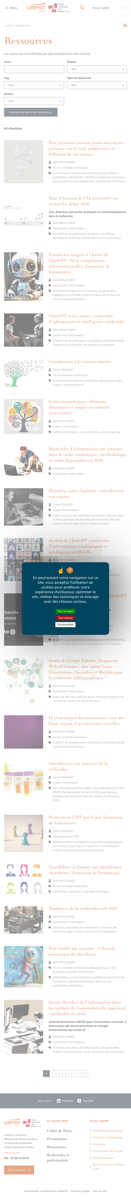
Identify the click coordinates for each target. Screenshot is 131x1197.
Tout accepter (65, 611)
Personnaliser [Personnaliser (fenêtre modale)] (65, 624)
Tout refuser (65, 618)
